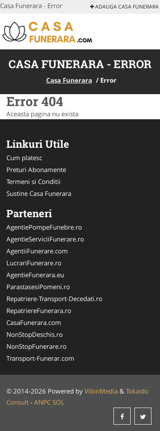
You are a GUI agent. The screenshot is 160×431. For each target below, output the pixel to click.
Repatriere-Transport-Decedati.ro (54, 298)
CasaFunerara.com (33, 322)
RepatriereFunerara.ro (38, 310)
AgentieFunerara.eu (35, 275)
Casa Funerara (69, 80)
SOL (58, 402)
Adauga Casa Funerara (124, 6)
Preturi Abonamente (36, 169)
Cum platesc (24, 157)
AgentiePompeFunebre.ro (44, 227)
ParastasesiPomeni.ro (38, 286)
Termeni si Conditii (33, 181)
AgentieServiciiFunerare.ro (45, 239)
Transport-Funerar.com (40, 358)
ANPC (42, 402)
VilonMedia (101, 391)
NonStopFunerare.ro (36, 346)
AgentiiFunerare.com (37, 251)
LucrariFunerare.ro (33, 263)
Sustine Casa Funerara (38, 193)
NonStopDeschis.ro (34, 334)
